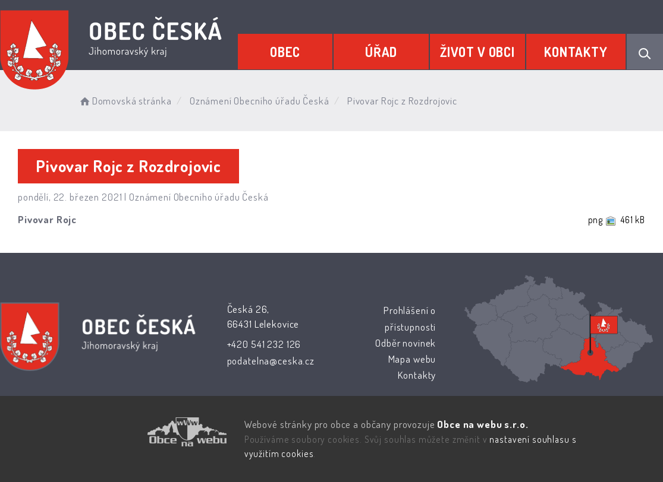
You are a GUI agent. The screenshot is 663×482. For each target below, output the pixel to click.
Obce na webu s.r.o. (482, 424)
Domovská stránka (124, 100)
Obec (285, 51)
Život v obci (477, 51)
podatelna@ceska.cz (271, 360)
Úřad (381, 51)
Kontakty (576, 51)
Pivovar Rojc (47, 219)
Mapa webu (412, 359)
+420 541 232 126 (264, 344)
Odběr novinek (405, 343)
